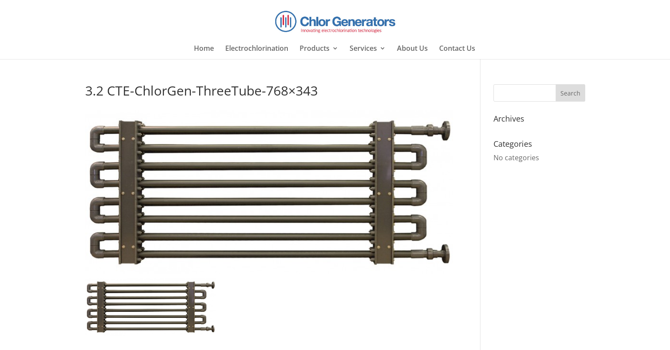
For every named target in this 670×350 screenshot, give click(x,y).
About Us (412, 49)
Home (204, 49)
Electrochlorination (256, 49)
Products (315, 49)
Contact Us (457, 49)
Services (363, 49)
